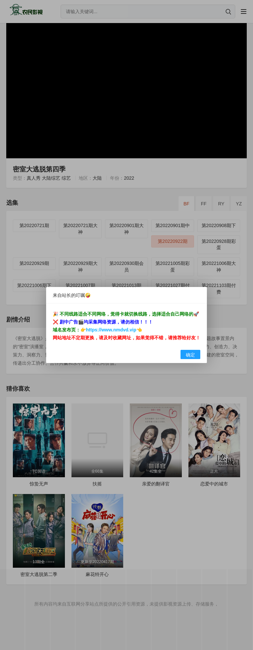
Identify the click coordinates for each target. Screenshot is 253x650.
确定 (190, 354)
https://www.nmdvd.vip (111, 329)
